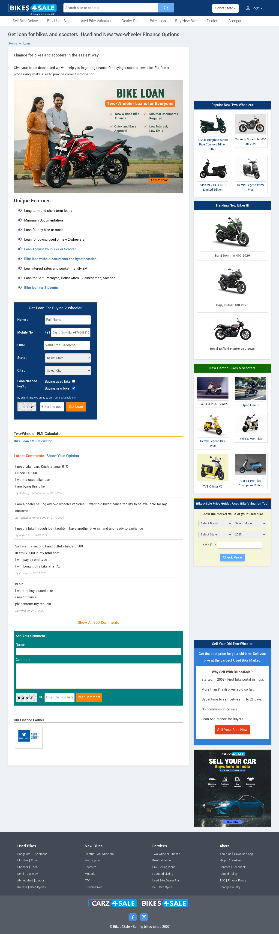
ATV (87, 880)
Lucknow (33, 874)
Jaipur (40, 880)
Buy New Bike (186, 21)
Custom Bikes (93, 887)
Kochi (34, 867)
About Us (225, 854)
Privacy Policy (237, 880)
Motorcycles (93, 860)
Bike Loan (158, 21)
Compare (235, 21)
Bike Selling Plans (163, 867)
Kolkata (22, 887)
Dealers (213, 21)
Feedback (239, 867)
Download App (243, 854)
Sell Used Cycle (162, 887)
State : (22, 357)
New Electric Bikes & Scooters (232, 368)
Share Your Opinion (62, 455)
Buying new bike (57, 388)
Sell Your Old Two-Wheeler (232, 643)
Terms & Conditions (64, 397)
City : (21, 370)
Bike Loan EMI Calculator (33, 441)
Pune (34, 860)
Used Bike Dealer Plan (166, 880)
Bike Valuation (161, 860)
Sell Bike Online (25, 21)
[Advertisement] (232, 64)
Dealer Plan (131, 21)
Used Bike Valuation (96, 21)
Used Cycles (38, 887)
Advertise (235, 860)
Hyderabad (40, 854)
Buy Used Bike (58, 21)
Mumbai (22, 860)
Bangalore (23, 854)
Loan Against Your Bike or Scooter (50, 249)
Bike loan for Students (41, 287)
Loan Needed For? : (27, 384)
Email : (22, 345)
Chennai (22, 867)
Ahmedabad (25, 880)
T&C (222, 880)
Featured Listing (162, 874)
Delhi (20, 874)
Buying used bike (57, 381)
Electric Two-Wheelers (99, 854)
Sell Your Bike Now (232, 729)
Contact (225, 867)
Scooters (90, 867)
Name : (22, 319)
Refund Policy (228, 874)
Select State (225, 8)
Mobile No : (26, 332)
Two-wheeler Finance (166, 854)
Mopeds (90, 874)
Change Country (230, 887)
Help (223, 860)
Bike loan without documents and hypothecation (60, 259)
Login (254, 8)
